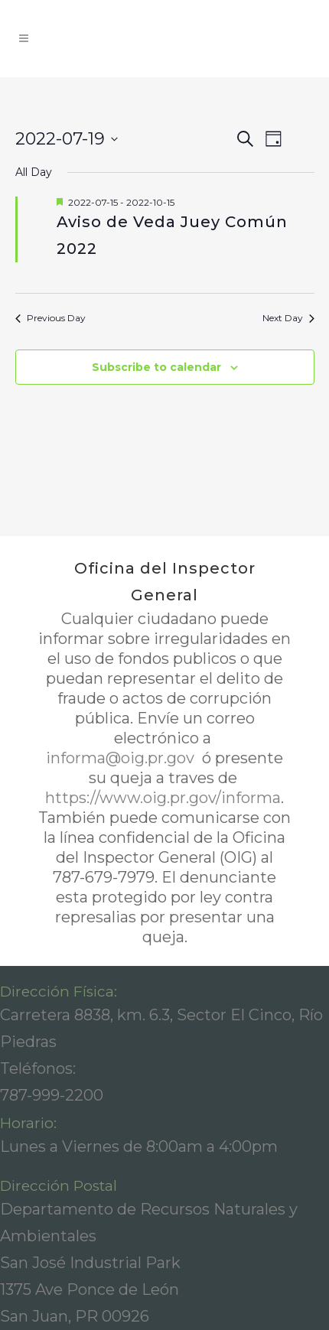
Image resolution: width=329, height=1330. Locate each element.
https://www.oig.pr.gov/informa (163, 798)
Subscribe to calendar (156, 367)
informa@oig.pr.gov (122, 758)
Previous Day (50, 318)
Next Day (288, 318)
